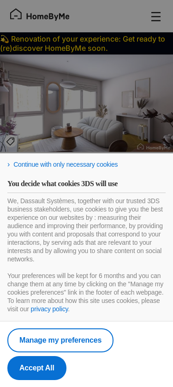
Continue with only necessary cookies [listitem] (65, 164)
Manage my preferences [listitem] (60, 340)
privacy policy (49, 309)
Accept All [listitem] (36, 368)
